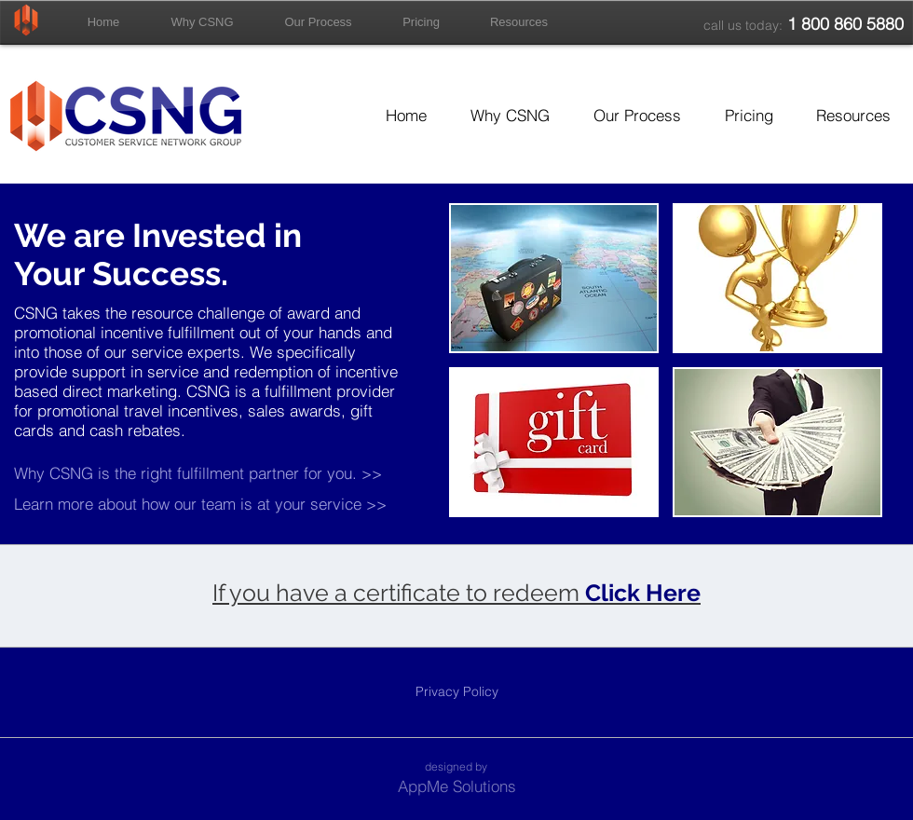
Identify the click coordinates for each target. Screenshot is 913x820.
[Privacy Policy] (457, 692)
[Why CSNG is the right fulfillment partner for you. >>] (231, 473)
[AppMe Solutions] (457, 786)
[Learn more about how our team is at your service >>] (201, 503)
